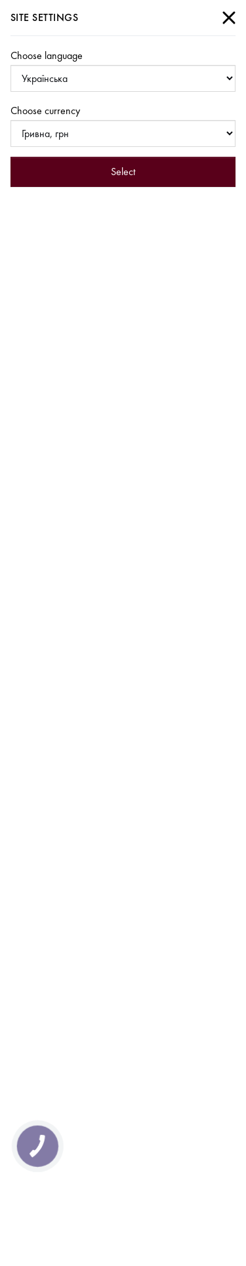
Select (123, 171)
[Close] (228, 17)
